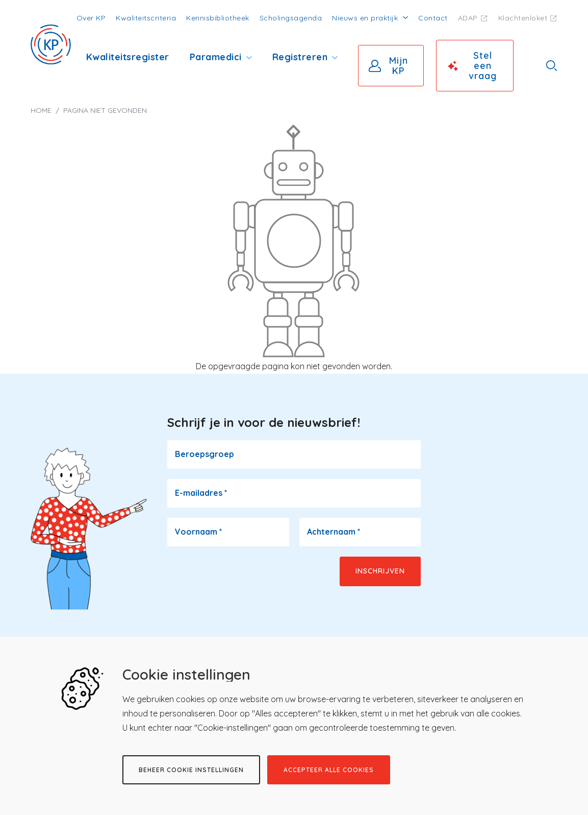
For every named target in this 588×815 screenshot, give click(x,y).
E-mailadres (201, 493)
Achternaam (334, 531)
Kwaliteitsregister (127, 57)
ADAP (468, 17)
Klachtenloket (523, 17)
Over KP (91, 17)
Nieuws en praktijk (365, 17)
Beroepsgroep (204, 454)
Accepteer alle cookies (329, 770)
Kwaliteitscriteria (146, 17)
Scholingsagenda (291, 17)
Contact (433, 17)
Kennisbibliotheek (217, 17)
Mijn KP (398, 66)
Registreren (300, 57)
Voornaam (198, 531)
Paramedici (216, 57)
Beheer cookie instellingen (191, 770)
